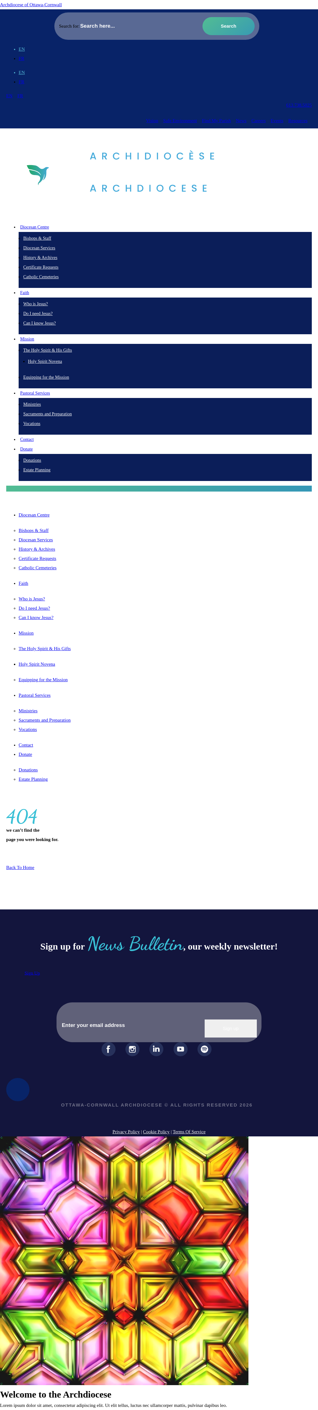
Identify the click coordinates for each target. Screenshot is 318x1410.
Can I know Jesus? (39, 323)
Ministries (32, 404)
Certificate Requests (40, 267)
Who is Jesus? (35, 304)
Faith (23, 583)
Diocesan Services (39, 248)
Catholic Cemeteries (41, 277)
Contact (27, 439)
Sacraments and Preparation (47, 414)
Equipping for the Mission (46, 377)
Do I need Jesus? (37, 313)
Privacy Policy (126, 1131)
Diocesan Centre (34, 514)
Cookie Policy (156, 1131)
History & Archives (40, 257)
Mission (26, 633)
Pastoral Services (35, 695)
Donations (32, 460)
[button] (159, 489)
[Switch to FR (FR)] (21, 58)
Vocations (31, 423)
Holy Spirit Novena (45, 361)
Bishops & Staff (37, 238)
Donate (25, 754)
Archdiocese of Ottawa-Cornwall (31, 4)
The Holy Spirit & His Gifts (47, 350)
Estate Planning (37, 470)
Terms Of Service (189, 1131)
